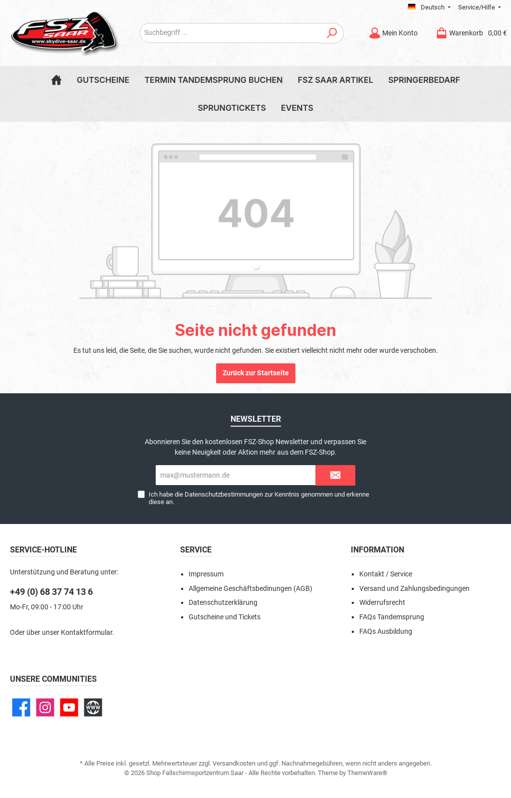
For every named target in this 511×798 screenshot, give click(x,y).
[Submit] (335, 475)
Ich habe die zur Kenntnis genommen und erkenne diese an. (259, 498)
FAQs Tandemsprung (391, 617)
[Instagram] (45, 707)
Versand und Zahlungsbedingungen (414, 588)
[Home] (56, 80)
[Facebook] (21, 707)
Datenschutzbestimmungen (224, 494)
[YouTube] (69, 707)
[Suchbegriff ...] (230, 33)
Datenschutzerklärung (223, 602)
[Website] (93, 707)
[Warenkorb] (468, 33)
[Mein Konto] (393, 33)
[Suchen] (332, 33)
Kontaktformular (86, 632)
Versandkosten (234, 763)
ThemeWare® (367, 773)
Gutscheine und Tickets (224, 617)
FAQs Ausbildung (385, 631)
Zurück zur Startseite (256, 373)
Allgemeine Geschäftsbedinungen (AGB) (250, 588)
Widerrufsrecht (382, 602)
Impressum (206, 574)
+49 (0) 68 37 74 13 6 (51, 591)
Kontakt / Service (385, 574)
